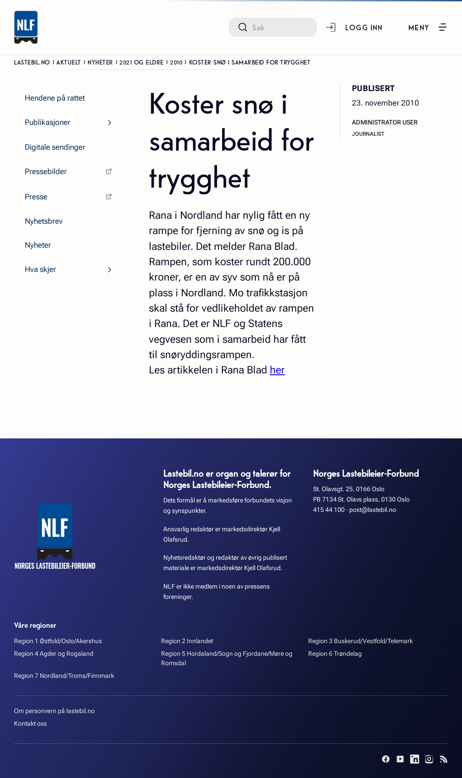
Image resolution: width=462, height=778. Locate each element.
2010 (176, 62)
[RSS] (443, 759)
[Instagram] (429, 759)
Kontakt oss (30, 723)
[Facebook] (385, 759)
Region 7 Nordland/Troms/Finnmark (64, 676)
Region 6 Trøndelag (335, 654)
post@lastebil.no (372, 510)
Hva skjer (40, 269)
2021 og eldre (142, 62)
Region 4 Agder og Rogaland (53, 654)
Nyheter (100, 62)
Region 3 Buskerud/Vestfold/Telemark (360, 641)
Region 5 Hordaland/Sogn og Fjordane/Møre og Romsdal (226, 658)
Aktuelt (68, 62)
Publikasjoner (47, 122)
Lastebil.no (32, 62)
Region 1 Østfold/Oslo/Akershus (58, 641)
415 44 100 (329, 510)
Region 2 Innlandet (187, 641)
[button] (428, 27)
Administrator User (385, 122)
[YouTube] (400, 759)
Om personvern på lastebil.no (54, 711)
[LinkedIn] (414, 759)
